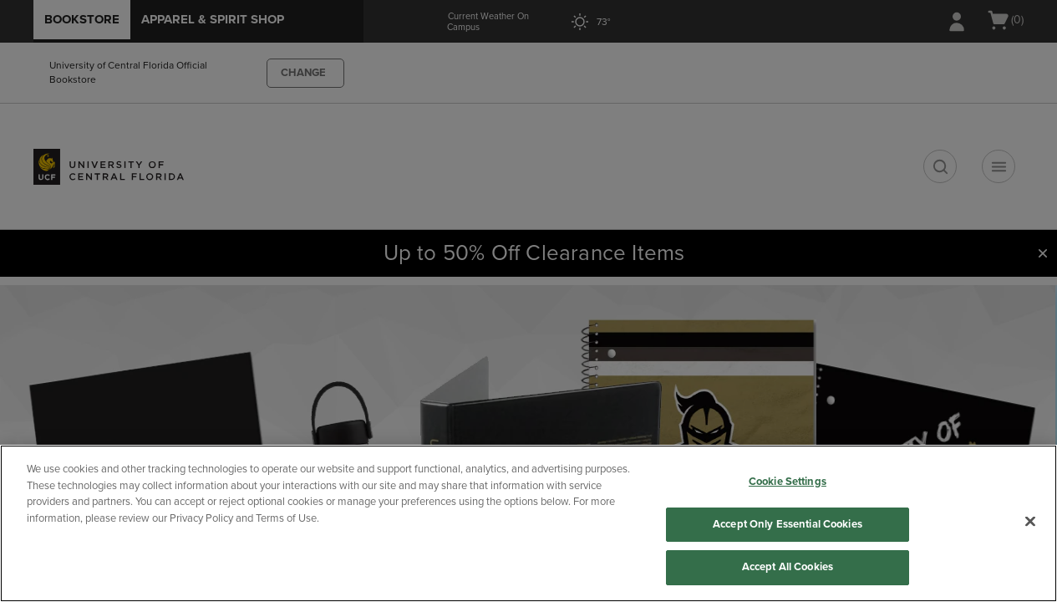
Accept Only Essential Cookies (787, 524)
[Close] (1030, 521)
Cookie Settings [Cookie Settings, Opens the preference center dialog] (787, 481)
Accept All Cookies (787, 567)
